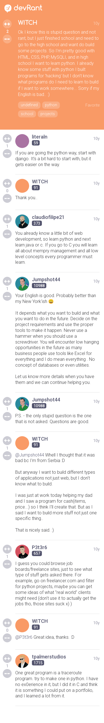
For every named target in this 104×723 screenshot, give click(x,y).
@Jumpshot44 (29, 455)
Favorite (92, 105)
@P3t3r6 (23, 637)
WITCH (27, 23)
